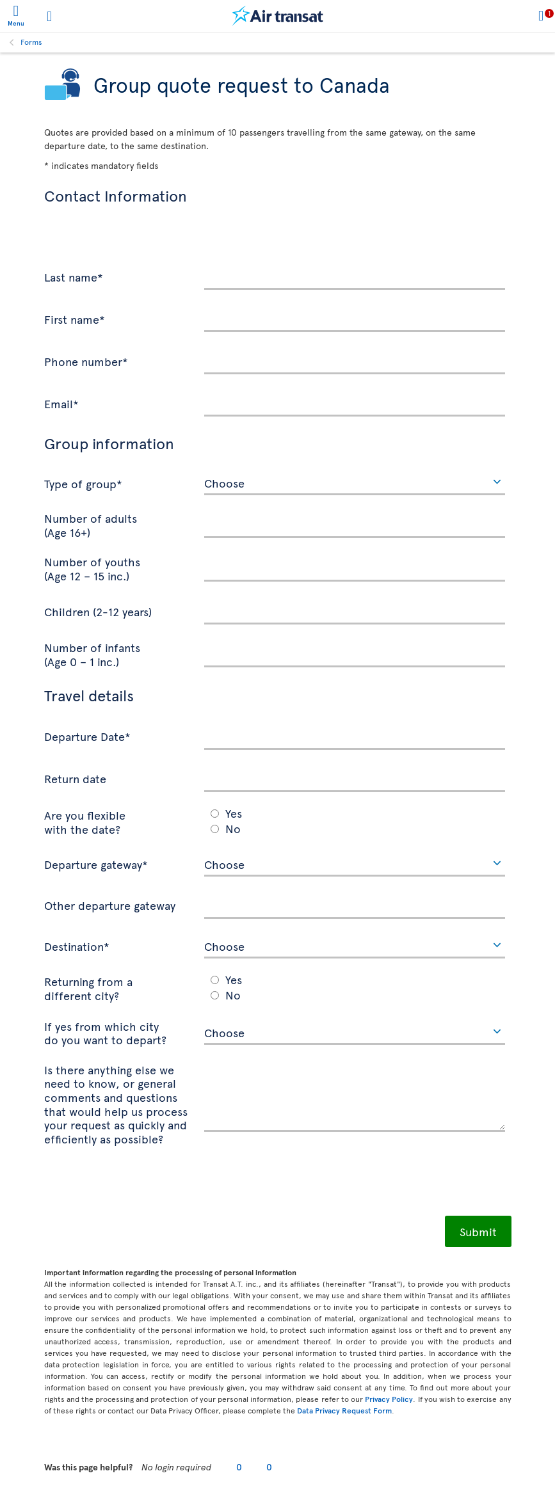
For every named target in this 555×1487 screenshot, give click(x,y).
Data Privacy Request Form (344, 1410)
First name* (74, 318)
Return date (75, 778)
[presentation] (141, 1184)
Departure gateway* (96, 863)
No (233, 828)
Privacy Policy (389, 1399)
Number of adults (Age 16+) (90, 524)
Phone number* (86, 361)
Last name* (73, 276)
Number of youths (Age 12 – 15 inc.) (92, 567)
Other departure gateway (109, 904)
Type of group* (83, 483)
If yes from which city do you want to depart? (105, 1032)
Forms (31, 41)
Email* (61, 403)
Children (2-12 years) (98, 611)
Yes (233, 813)
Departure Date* (87, 736)
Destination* (76, 945)
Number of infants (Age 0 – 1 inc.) (92, 653)
